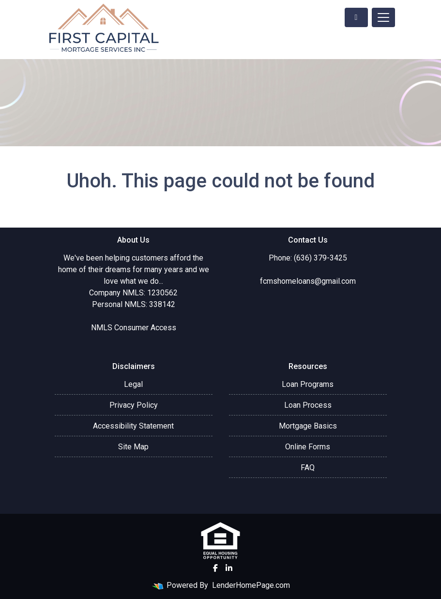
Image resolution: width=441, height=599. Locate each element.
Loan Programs (308, 384)
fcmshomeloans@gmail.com (308, 281)
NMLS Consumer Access (133, 327)
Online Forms (307, 446)
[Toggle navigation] (383, 17)
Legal (133, 384)
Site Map (133, 446)
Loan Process (308, 405)
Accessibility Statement (133, 425)
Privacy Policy (133, 405)
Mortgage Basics (308, 425)
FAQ (308, 467)
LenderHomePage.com (251, 585)
